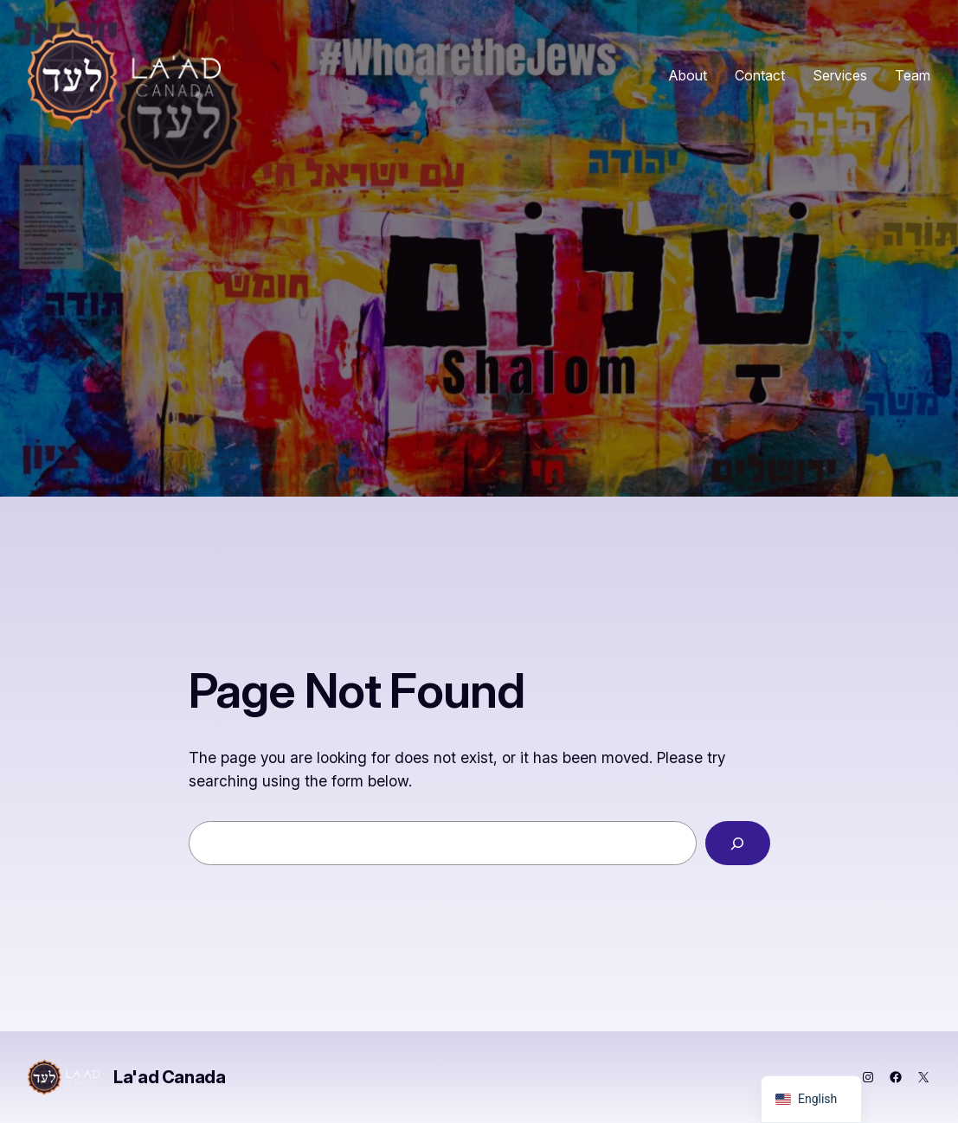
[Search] (737, 843)
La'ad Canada (169, 1077)
